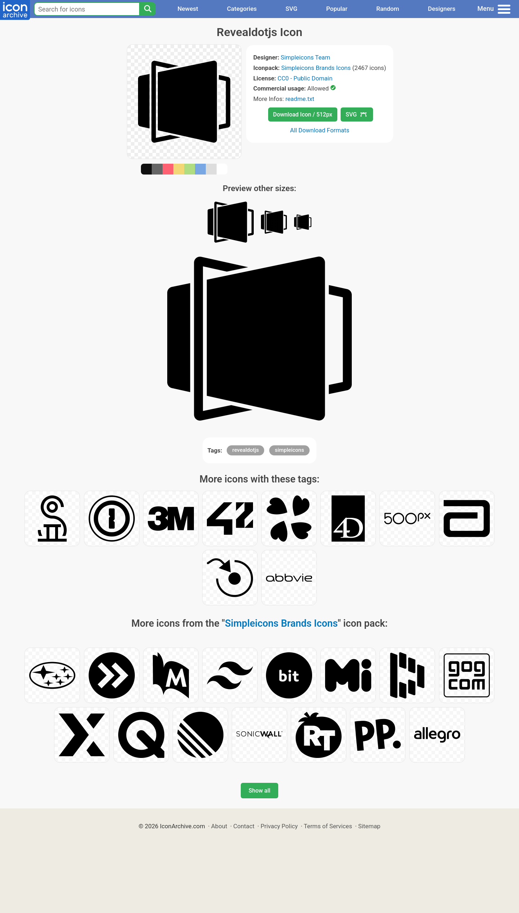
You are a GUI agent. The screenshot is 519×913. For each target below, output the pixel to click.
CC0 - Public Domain (305, 78)
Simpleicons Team (305, 57)
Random (387, 8)
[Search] (147, 9)
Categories (242, 8)
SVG (291, 8)
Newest (187, 8)
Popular (336, 8)
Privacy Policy (279, 826)
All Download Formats (320, 130)
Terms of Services (328, 826)
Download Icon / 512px (302, 114)
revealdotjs (245, 450)
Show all (259, 790)
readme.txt (299, 98)
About (219, 826)
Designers (441, 8)
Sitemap (369, 826)
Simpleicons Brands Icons (316, 67)
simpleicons (289, 450)
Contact (243, 826)
